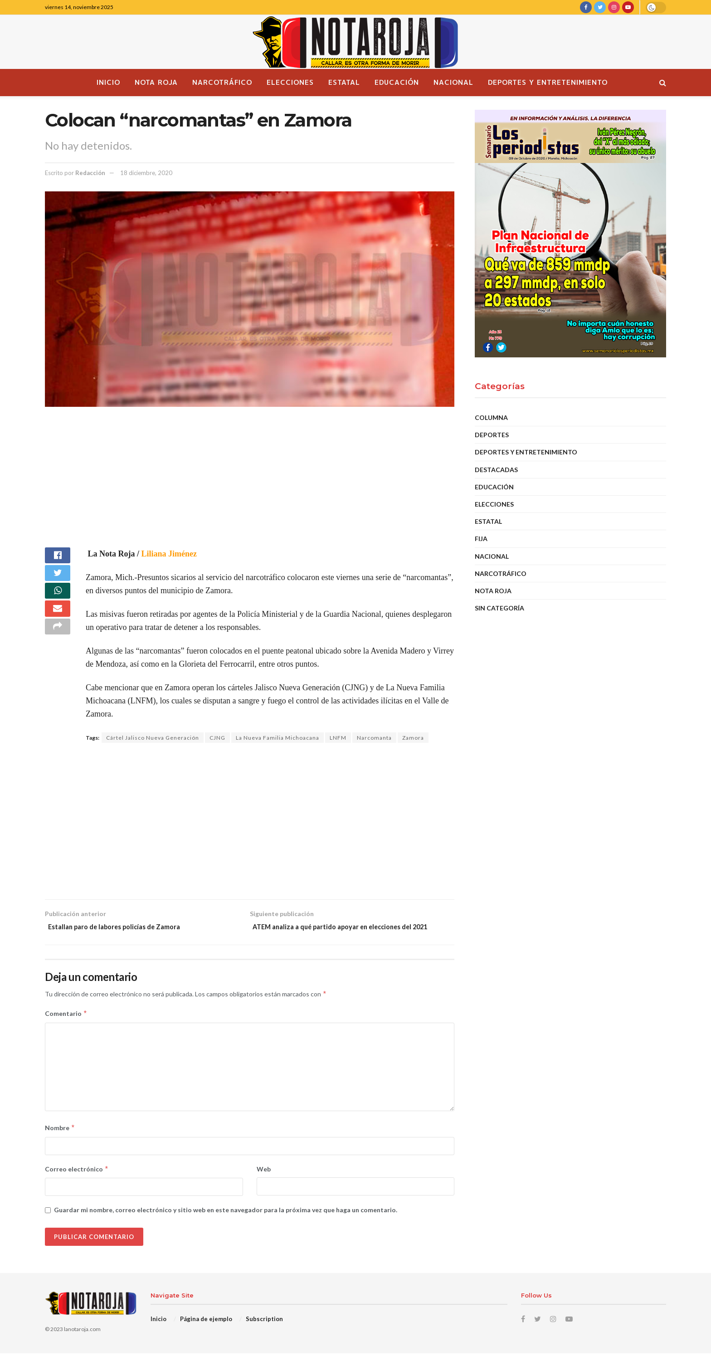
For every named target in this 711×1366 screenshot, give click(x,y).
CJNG (217, 737)
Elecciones (290, 82)
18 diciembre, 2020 (146, 172)
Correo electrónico (77, 1181)
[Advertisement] (249, 483)
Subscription (264, 1331)
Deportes (492, 435)
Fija (481, 538)
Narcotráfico (222, 82)
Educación (397, 82)
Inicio (108, 82)
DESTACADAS (496, 469)
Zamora (413, 737)
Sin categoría (499, 608)
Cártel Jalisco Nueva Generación (152, 737)
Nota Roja (156, 82)
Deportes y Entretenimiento (548, 82)
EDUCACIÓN (494, 487)
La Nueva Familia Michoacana (277, 737)
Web (264, 1181)
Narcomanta (374, 737)
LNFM (338, 737)
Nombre (60, 1141)
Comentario (66, 1026)
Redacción (90, 172)
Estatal (344, 82)
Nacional (453, 82)
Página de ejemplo (206, 1331)
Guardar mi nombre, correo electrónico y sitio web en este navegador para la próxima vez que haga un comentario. (225, 1222)
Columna (491, 417)
